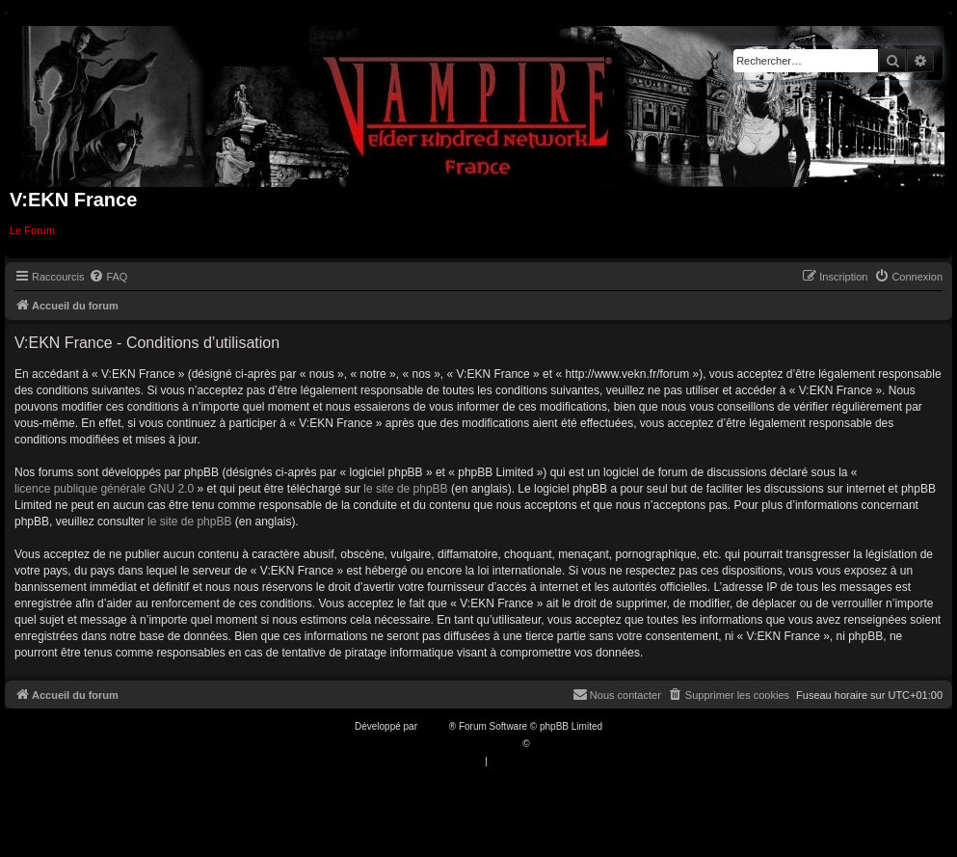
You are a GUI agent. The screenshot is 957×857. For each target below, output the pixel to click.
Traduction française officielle (458, 743)
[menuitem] (108, 276)
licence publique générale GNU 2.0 (104, 488)
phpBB (434, 726)
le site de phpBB (405, 488)
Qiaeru (546, 743)
